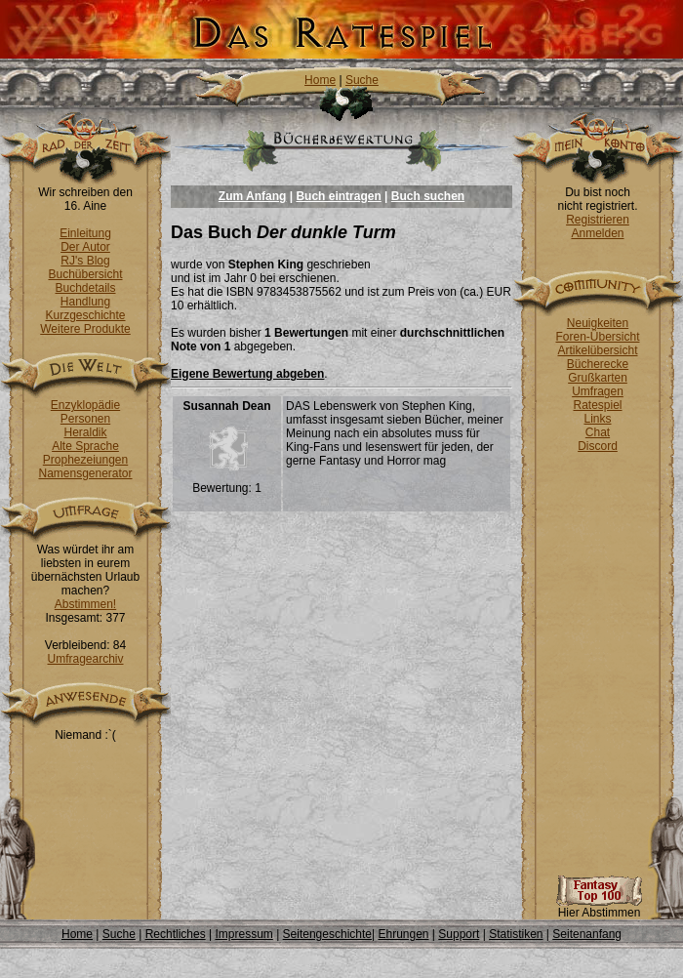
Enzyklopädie (85, 405)
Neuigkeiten (597, 323)
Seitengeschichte (327, 934)
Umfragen (597, 391)
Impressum (243, 934)
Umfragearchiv (85, 659)
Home (320, 80)
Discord (598, 446)
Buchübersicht (85, 274)
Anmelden (597, 233)
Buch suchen (427, 196)
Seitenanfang (587, 934)
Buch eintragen (338, 196)
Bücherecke (597, 364)
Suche (362, 80)
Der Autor (85, 247)
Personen (85, 419)
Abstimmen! (85, 604)
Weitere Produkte (85, 329)
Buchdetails (85, 288)
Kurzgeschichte (85, 315)
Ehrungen (403, 934)
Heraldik (84, 432)
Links (597, 419)
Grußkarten (597, 378)
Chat (597, 432)
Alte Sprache (85, 446)
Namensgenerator (85, 473)
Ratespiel (597, 405)
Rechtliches (175, 934)
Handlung (85, 301)
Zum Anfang (253, 196)
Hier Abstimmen (599, 907)
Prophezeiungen (85, 460)
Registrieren (597, 219)
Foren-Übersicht (597, 337)
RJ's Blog (84, 260)
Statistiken (515, 934)
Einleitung (85, 233)
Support (458, 934)
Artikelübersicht (597, 350)
